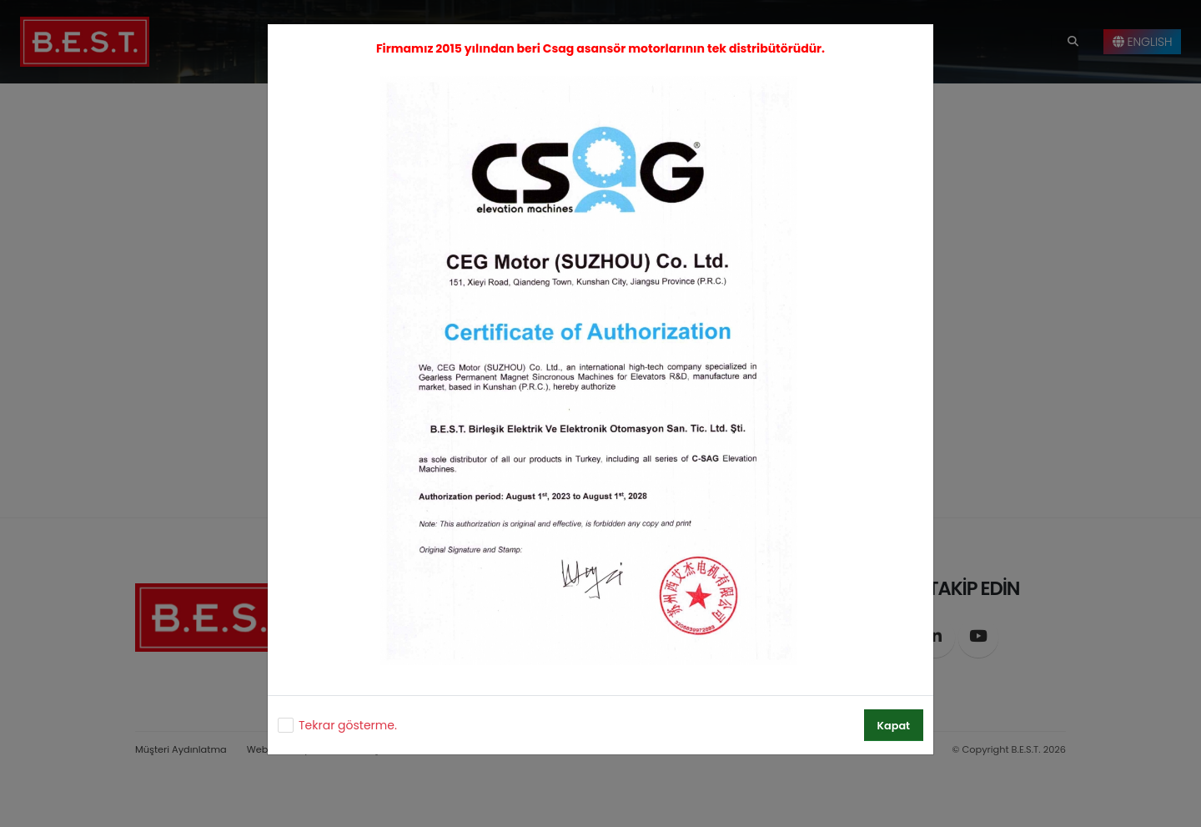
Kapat (893, 726)
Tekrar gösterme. (348, 725)
